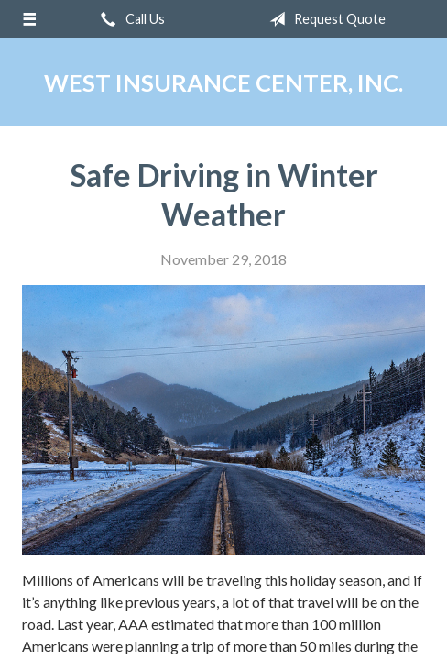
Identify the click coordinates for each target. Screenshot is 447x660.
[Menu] (29, 19)
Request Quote (324, 19)
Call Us (129, 19)
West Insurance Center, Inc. (223, 82)
